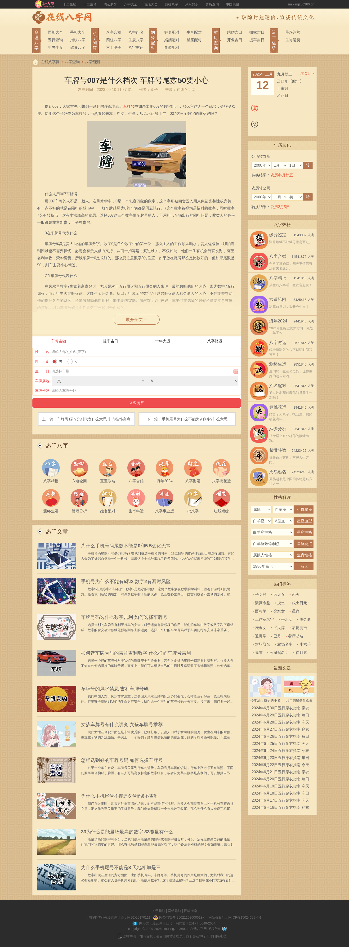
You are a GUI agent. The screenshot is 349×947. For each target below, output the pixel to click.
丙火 (296, 595)
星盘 (296, 611)
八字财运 (135, 47)
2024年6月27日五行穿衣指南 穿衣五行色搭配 (280, 730)
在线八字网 (50, 62)
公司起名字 (279, 653)
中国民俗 (232, 4)
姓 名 (42, 352)
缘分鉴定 (277, 234)
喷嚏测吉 (299, 628)
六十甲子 (113, 47)
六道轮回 (277, 299)
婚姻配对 (171, 40)
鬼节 (259, 653)
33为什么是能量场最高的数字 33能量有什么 (127, 831)
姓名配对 (171, 32)
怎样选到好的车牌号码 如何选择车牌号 (122, 760)
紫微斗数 (277, 450)
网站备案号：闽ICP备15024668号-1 (234, 917)
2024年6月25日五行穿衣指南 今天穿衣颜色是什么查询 (280, 744)
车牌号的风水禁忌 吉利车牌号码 (115, 688)
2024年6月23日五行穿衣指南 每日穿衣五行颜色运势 (280, 758)
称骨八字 (77, 47)
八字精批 (277, 278)
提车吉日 (256, 40)
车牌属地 (42, 381)
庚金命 (305, 619)
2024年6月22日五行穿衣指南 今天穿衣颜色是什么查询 (280, 765)
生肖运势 (292, 40)
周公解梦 (110, 4)
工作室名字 (264, 619)
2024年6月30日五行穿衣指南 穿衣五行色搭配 (280, 709)
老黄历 (306, 73)
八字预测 (92, 62)
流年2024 (278, 321)
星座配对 (194, 40)
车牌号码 (42, 391)
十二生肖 (90, 4)
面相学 (260, 611)
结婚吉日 (234, 32)
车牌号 (128, 106)
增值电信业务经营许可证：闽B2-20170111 (119, 917)
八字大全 (130, 4)
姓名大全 (151, 4)
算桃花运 (277, 407)
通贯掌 (260, 636)
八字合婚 (113, 32)
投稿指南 (190, 911)
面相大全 (55, 32)
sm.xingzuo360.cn (300, 4)
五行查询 (55, 40)
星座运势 (292, 32)
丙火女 (279, 595)
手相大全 (77, 32)
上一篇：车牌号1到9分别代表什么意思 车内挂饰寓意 (86, 419)
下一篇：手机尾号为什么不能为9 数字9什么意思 (187, 419)
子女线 (260, 595)
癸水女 (279, 611)
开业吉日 (234, 40)
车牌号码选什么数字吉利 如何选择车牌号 (124, 617)
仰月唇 (301, 653)
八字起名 (135, 32)
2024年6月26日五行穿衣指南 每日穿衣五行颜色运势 (280, 737)
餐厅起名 (295, 636)
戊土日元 (299, 603)
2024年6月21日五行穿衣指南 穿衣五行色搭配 (280, 773)
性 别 (42, 361)
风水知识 (191, 4)
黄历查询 (212, 4)
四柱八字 (171, 4)
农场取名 (262, 644)
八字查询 (72, 62)
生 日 (42, 371)
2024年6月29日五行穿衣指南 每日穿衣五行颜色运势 (280, 716)
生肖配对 (194, 32)
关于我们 (158, 911)
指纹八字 (77, 40)
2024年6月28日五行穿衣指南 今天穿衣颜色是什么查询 (280, 723)
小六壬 (305, 644)
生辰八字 (135, 40)
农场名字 (284, 644)
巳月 (277, 636)
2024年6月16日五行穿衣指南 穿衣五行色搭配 (280, 808)
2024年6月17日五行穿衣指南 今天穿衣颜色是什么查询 (280, 801)
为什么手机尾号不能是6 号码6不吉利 (120, 796)
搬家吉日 (256, 32)
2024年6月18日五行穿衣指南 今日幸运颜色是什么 (280, 794)
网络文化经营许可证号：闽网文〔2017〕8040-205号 (178, 923)
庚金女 (260, 628)
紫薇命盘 (262, 603)
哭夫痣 (279, 628)
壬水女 (286, 619)
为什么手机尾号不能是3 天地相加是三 (121, 867)
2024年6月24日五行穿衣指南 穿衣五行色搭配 (280, 751)
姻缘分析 (277, 428)
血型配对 (171, 47)
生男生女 (55, 47)
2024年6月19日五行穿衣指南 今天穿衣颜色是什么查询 (280, 787)
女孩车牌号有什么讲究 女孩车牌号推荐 (122, 724)
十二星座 (69, 4)
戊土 (281, 603)
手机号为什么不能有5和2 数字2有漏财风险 (126, 581)
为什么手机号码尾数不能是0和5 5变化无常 (126, 545)
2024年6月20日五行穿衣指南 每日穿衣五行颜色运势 (280, 780)
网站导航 (174, 911)
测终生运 (277, 364)
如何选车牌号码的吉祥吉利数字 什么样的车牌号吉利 (136, 653)
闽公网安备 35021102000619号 (182, 917)
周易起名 (277, 471)
